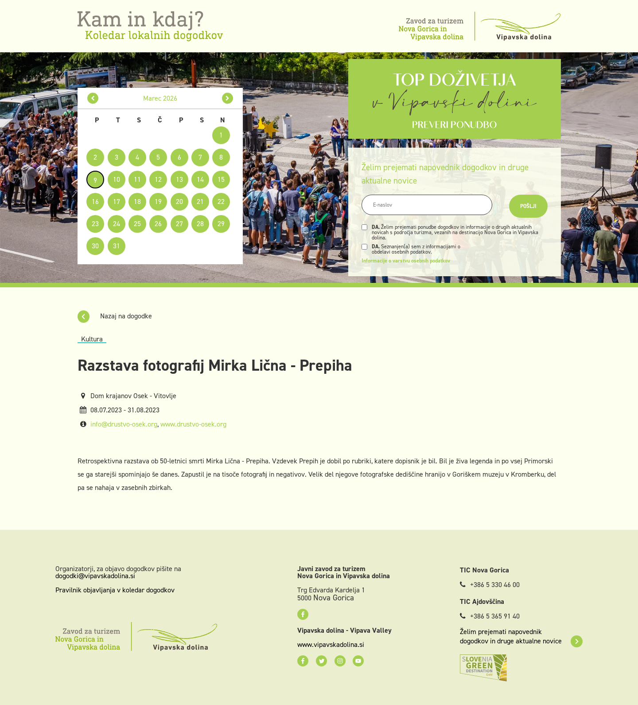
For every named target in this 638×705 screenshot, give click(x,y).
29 (221, 223)
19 (158, 201)
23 (95, 223)
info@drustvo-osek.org (123, 424)
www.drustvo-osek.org (193, 424)
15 (221, 179)
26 (158, 223)
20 (179, 201)
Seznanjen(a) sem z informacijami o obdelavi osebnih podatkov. (416, 249)
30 (95, 246)
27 (179, 223)
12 (158, 179)
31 (116, 246)
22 (221, 201)
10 (116, 179)
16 (95, 201)
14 (200, 179)
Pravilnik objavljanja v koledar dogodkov (115, 590)
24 (116, 223)
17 (116, 201)
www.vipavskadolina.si (330, 644)
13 (179, 179)
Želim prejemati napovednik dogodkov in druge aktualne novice (521, 636)
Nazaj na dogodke (115, 316)
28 (200, 223)
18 (137, 201)
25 (137, 223)
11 (137, 179)
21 (200, 201)
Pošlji (528, 206)
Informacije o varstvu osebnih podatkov (406, 260)
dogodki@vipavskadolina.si (95, 575)
